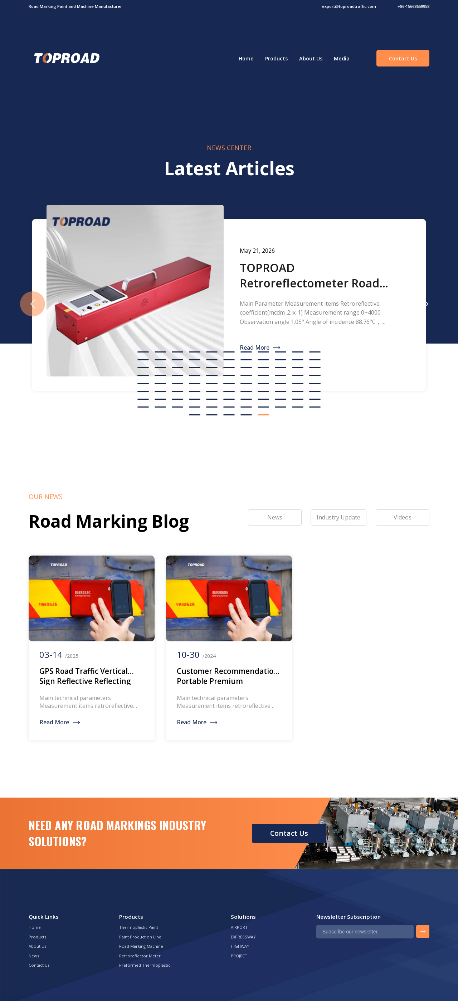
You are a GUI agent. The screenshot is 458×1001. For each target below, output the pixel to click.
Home (246, 58)
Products (276, 58)
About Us (310, 58)
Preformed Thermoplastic (144, 965)
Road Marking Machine (141, 946)
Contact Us (403, 58)
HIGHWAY (240, 946)
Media (342, 58)
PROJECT (239, 955)
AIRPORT (239, 927)
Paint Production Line (140, 937)
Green (66, 58)
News (34, 955)
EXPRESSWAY (243, 937)
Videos (402, 517)
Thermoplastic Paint (138, 927)
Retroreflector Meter (140, 955)
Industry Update (338, 517)
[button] (425, 303)
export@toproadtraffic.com (349, 6)
